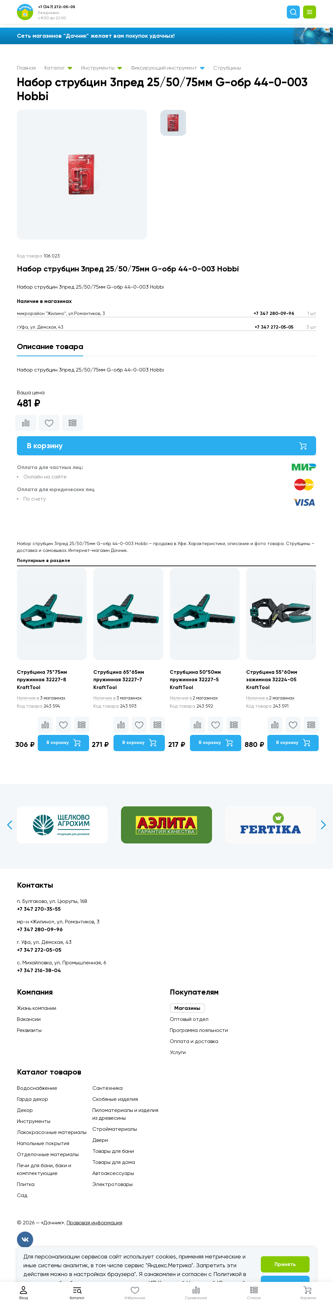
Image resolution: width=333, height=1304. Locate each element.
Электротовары (112, 1184)
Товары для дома (113, 1162)
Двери (100, 1140)
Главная (26, 68)
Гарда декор (32, 1099)
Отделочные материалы (48, 1154)
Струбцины (227, 68)
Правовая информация (94, 1222)
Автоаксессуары (113, 1173)
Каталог (58, 68)
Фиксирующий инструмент (168, 68)
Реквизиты (29, 1030)
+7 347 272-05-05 (274, 327)
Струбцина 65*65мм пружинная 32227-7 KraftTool (119, 680)
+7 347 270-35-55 (39, 909)
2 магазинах (195, 698)
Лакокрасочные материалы (52, 1132)
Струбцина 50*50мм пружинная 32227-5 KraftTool (195, 680)
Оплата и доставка (194, 1041)
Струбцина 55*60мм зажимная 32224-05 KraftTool (272, 680)
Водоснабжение (37, 1088)
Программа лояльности (199, 1030)
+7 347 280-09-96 (274, 313)
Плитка (25, 1184)
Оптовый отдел (189, 1019)
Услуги (178, 1052)
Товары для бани (113, 1151)
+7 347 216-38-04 (39, 970)
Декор (25, 1110)
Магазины (187, 1008)
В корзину (166, 445)
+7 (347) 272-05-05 (56, 7)
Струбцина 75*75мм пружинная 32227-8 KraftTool (42, 680)
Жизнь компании (36, 1008)
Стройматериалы (114, 1129)
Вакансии (29, 1019)
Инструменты (101, 68)
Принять (285, 1264)
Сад (22, 1195)
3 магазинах (42, 698)
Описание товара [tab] (50, 346)
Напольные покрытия (43, 1143)
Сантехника (107, 1088)
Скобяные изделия (115, 1099)
